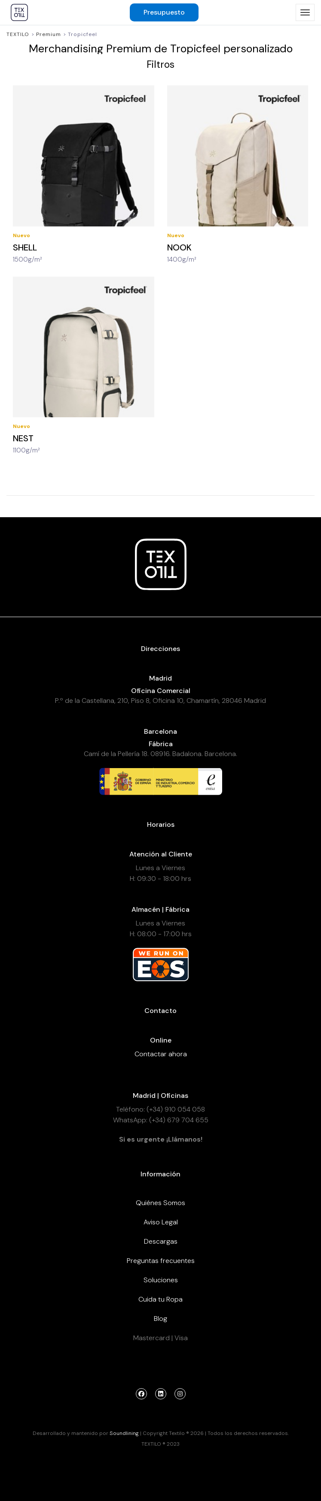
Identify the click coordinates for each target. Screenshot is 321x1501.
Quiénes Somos (160, 1202)
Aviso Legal (161, 1222)
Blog (160, 1318)
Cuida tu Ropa (160, 1299)
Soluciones (161, 1279)
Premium (48, 34)
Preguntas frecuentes (161, 1260)
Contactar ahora (161, 1053)
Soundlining (124, 1433)
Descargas (160, 1241)
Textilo (17, 34)
